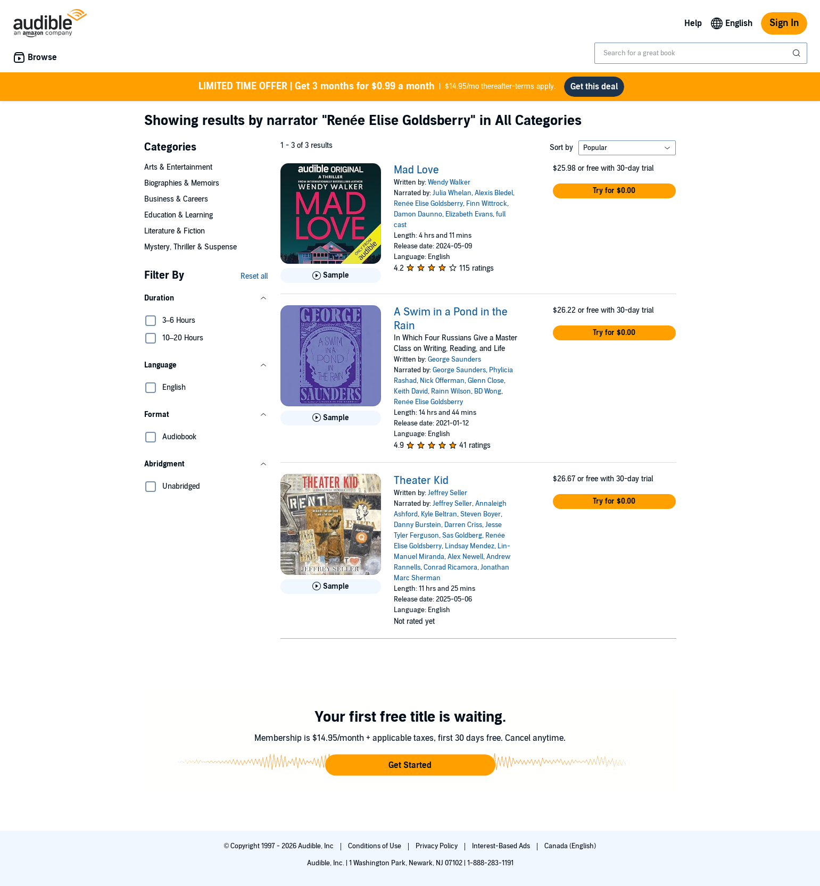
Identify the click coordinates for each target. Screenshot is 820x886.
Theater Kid (421, 480)
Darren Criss (463, 525)
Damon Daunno (418, 214)
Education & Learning (178, 215)
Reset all (254, 276)
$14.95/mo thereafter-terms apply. (377, 87)
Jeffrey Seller (447, 493)
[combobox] (700, 53)
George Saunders (454, 359)
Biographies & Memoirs (181, 183)
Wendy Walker (449, 182)
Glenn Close (486, 381)
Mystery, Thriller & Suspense (190, 247)
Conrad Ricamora (450, 567)
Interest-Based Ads (502, 846)
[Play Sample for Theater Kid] (330, 586)
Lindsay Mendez (469, 546)
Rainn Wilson (451, 391)
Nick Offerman (442, 381)
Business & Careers (176, 199)
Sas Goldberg (462, 535)
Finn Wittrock (486, 203)
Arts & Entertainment (178, 167)
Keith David (411, 391)
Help (693, 23)
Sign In (784, 23)
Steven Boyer (480, 514)
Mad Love (416, 170)
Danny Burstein (417, 525)
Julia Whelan (452, 193)
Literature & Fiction (174, 231)
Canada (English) (570, 846)
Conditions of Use (375, 846)
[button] (206, 298)
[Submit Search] (797, 53)
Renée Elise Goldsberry (428, 203)
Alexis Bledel (494, 193)
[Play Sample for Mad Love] (330, 275)
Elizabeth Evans (469, 214)
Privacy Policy (437, 846)
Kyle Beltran (439, 514)
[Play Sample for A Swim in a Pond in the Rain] (330, 418)
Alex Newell (465, 557)
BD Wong (487, 391)
